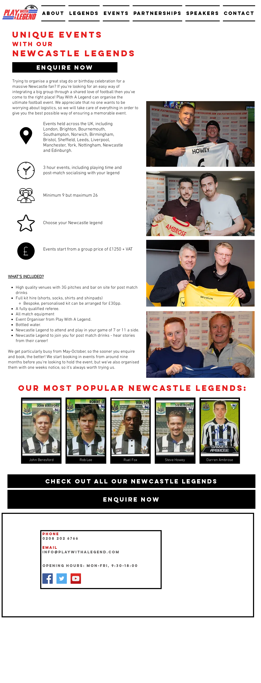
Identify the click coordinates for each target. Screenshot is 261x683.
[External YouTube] (200, 63)
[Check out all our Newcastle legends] (131, 481)
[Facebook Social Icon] (47, 578)
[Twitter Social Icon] (61, 578)
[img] (41, 431)
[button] (64, 67)
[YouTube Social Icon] (76, 578)
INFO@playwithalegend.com (81, 552)
